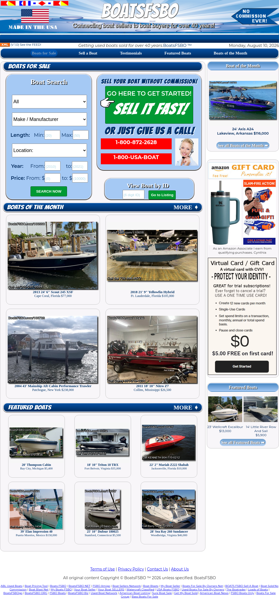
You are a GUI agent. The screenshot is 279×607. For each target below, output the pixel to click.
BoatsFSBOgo (12, 593)
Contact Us (157, 569)
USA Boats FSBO (168, 589)
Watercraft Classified (140, 589)
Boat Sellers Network (126, 586)
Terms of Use (102, 569)
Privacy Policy (131, 569)
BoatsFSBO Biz (78, 593)
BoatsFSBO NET (79, 586)
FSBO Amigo (101, 586)
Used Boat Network (104, 593)
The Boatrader (236, 589)
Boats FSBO (58, 586)
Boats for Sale (44, 53)
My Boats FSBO (61, 589)
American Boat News (214, 593)
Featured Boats (178, 53)
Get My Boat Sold (186, 593)
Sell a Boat (88, 53)
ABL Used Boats (11, 586)
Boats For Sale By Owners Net (202, 586)
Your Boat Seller (85, 589)
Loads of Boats (258, 589)
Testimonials (131, 53)
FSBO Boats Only (242, 593)
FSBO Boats (58, 593)
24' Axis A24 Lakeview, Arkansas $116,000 (243, 131)
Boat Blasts (150, 586)
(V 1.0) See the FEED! (20, 45)
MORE (186, 207)
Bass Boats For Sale (145, 596)
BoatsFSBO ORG (36, 593)
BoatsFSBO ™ (177, 45)
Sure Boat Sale (162, 593)
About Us (180, 569)
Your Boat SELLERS (111, 589)
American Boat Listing (134, 593)
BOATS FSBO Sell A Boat (242, 586)
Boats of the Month (230, 53)
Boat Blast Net (38, 589)
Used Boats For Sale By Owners (202, 589)
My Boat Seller (170, 586)
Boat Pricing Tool (36, 586)
